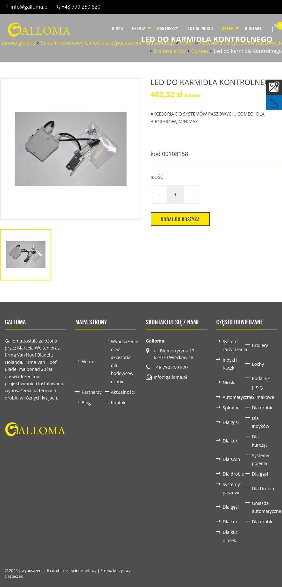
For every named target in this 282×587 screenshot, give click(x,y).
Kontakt (253, 28)
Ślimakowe (263, 397)
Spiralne (231, 408)
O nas (111, 28)
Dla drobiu (263, 408)
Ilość (157, 177)
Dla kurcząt (259, 441)
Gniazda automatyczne (263, 507)
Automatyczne (234, 397)
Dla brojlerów (169, 50)
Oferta (133, 28)
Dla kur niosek (230, 536)
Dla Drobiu (263, 488)
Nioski (229, 382)
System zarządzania (234, 345)
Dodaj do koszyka (180, 219)
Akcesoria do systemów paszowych (193, 114)
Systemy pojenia (260, 459)
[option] (70, 149)
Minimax (188, 121)
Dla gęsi (231, 422)
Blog (86, 403)
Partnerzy (164, 28)
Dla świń (231, 459)
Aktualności (197, 28)
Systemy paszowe (232, 488)
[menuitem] (111, 28)
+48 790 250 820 (81, 6)
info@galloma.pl (29, 6)
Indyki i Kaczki (230, 364)
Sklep (224, 28)
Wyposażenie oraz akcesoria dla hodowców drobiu (122, 361)
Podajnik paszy (261, 382)
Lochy (258, 364)
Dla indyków (260, 422)
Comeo (199, 50)
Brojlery (260, 345)
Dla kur (230, 441)
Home (88, 361)
